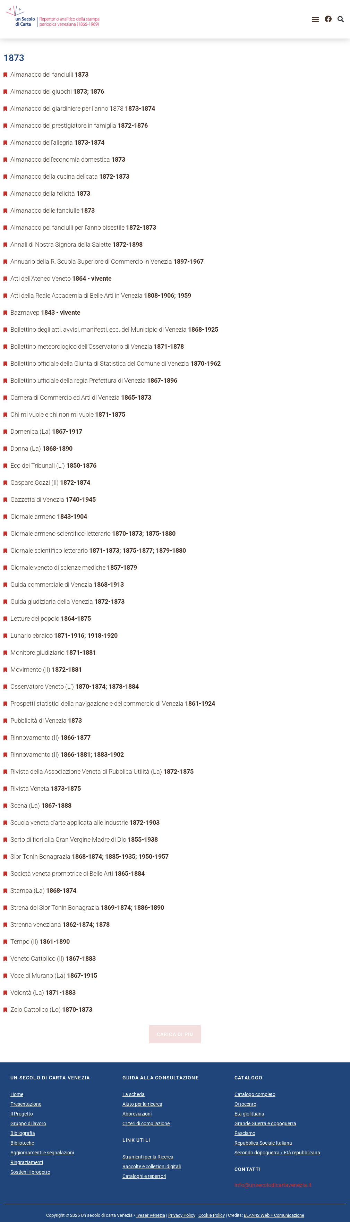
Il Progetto (21, 1114)
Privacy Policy (181, 1215)
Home (16, 1094)
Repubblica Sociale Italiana (263, 1143)
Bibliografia (22, 1133)
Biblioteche (22, 1143)
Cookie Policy (211, 1215)
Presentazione (25, 1104)
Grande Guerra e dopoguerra (265, 1123)
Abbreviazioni (137, 1114)
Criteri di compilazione (146, 1123)
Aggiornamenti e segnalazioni (42, 1152)
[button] (315, 19)
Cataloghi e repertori (144, 1176)
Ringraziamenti (26, 1162)
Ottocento (245, 1104)
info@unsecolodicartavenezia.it (272, 1185)
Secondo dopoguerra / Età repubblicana (277, 1152)
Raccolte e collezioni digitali (151, 1166)
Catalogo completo (254, 1094)
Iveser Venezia (150, 1215)
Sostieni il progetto (30, 1172)
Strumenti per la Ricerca (147, 1157)
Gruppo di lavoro (28, 1123)
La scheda (133, 1094)
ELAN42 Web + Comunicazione (274, 1215)
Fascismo (244, 1133)
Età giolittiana (249, 1114)
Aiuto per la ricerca (142, 1104)
